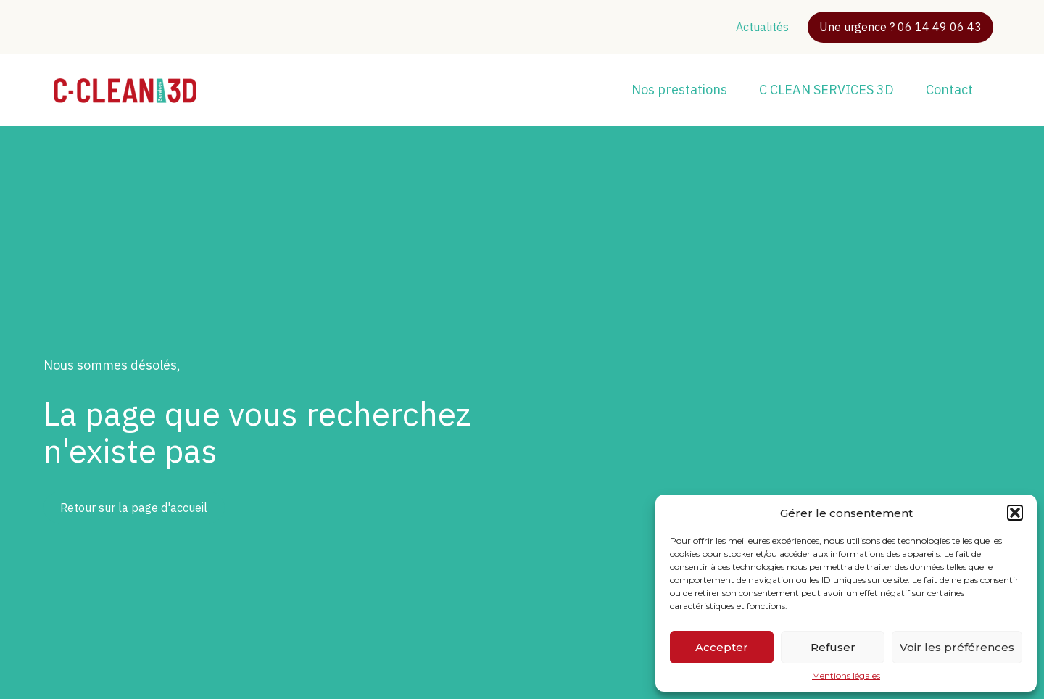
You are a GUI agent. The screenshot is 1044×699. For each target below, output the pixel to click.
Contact (949, 89)
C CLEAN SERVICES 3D (826, 89)
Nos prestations (679, 89)
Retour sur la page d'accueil (133, 507)
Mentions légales (846, 676)
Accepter (721, 647)
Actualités (762, 27)
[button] (1015, 512)
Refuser (833, 647)
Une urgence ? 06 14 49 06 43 (900, 27)
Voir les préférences (957, 647)
